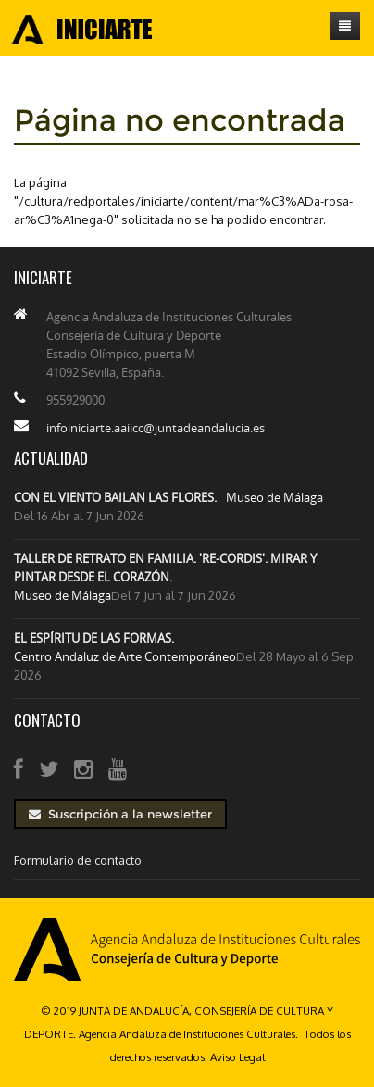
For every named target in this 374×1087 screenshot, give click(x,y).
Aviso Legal (237, 1057)
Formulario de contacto (78, 860)
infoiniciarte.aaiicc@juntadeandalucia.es (155, 427)
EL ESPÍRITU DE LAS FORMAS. (94, 638)
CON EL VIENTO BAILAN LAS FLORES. (115, 497)
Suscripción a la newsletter (120, 813)
